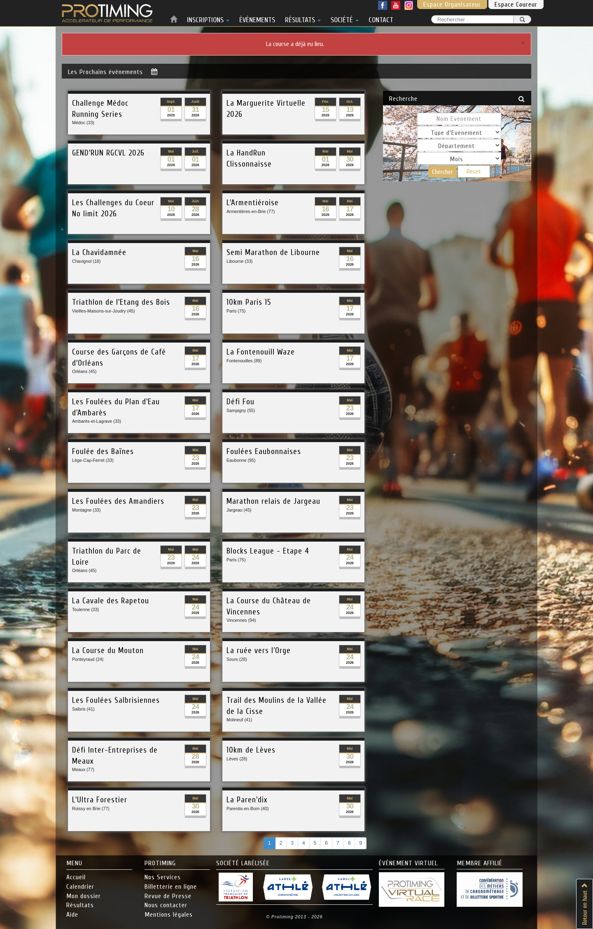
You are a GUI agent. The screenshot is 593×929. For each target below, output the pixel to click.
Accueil (76, 877)
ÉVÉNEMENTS (257, 18)
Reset (474, 171)
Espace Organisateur (452, 4)
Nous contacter (166, 905)
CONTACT (381, 18)
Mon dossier (83, 896)
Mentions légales (169, 914)
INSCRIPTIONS (208, 18)
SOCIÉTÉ (345, 18)
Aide (72, 914)
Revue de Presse (168, 896)
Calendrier (80, 886)
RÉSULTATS (303, 18)
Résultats (80, 905)
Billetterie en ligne (171, 886)
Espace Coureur (516, 4)
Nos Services (163, 877)
